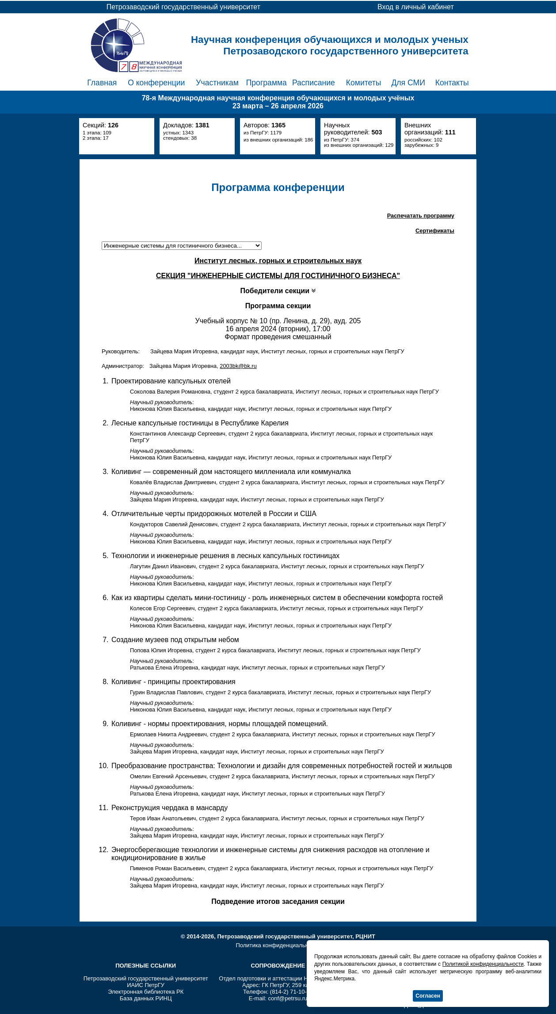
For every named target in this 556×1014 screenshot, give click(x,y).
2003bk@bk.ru (238, 366)
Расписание (313, 82)
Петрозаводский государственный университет (146, 978)
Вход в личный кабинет (415, 7)
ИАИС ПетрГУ (145, 985)
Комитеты (363, 82)
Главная (102, 82)
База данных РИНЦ (146, 998)
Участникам (217, 82)
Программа (266, 82)
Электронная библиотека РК (145, 991)
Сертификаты (434, 230)
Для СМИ (408, 82)
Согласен (427, 996)
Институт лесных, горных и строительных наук (278, 260)
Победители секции (278, 291)
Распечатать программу (420, 215)
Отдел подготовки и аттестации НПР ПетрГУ (278, 978)
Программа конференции (277, 187)
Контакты (452, 82)
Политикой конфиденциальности (483, 964)
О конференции (156, 82)
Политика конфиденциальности (278, 945)
